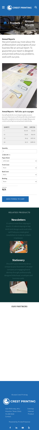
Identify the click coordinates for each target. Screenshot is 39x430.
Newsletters (18, 219)
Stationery (18, 260)
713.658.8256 (9, 414)
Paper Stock (6, 158)
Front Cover (5, 165)
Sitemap (30, 409)
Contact (8, 416)
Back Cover (5, 171)
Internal (31, 411)
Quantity (5, 148)
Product (31, 414)
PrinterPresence (24, 422)
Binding (4, 178)
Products (15, 23)
